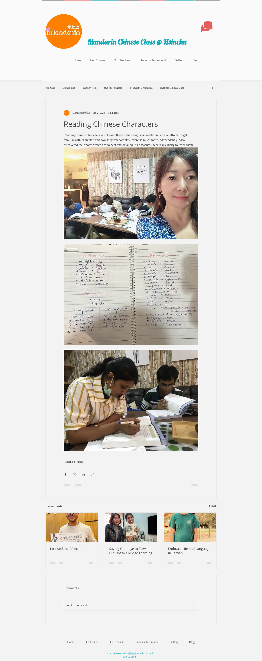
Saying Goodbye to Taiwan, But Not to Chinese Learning (130, 550)
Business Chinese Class (172, 87)
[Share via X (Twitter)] (74, 474)
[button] (212, 87)
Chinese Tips (68, 87)
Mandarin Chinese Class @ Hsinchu (137, 41)
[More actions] (196, 113)
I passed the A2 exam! (67, 548)
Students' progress (113, 87)
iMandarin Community (141, 87)
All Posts (50, 87)
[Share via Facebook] (65, 474)
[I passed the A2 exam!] (72, 527)
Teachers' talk (90, 87)
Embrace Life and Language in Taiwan (189, 550)
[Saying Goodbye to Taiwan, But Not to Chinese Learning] (131, 527)
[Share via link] (92, 474)
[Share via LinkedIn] (83, 474)
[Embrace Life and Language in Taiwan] (190, 527)
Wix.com (132, 656)
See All (213, 505)
